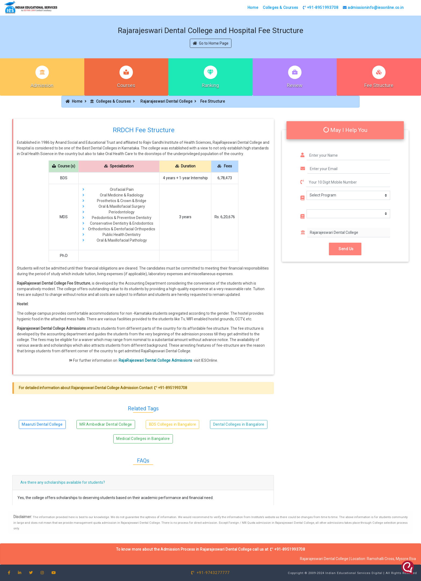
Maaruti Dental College (42, 424)
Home (253, 7)
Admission (42, 85)
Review (295, 85)
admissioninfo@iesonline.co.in (373, 7)
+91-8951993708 (321, 7)
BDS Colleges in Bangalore (172, 424)
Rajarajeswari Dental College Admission (104, 388)
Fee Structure (378, 85)
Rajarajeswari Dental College (166, 101)
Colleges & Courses (280, 7)
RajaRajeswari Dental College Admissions (156, 360)
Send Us (345, 249)
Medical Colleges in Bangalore (143, 438)
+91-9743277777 (210, 573)
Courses (126, 85)
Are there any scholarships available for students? (62, 482)
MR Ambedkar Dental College (105, 424)
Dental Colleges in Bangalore (238, 424)
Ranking (210, 85)
